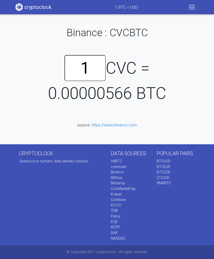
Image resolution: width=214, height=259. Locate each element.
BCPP (115, 227)
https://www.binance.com (114, 124)
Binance (117, 172)
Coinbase (118, 199)
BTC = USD (126, 7)
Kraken (116, 194)
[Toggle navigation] (192, 7)
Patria (115, 216)
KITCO (116, 205)
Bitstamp (118, 183)
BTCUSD (163, 161)
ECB (114, 221)
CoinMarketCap (123, 188)
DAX (114, 232)
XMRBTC (164, 183)
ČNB (114, 210)
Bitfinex (117, 177)
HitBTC (116, 161)
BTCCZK (163, 172)
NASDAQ (118, 238)
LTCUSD (163, 177)
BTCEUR (163, 166)
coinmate (118, 166)
